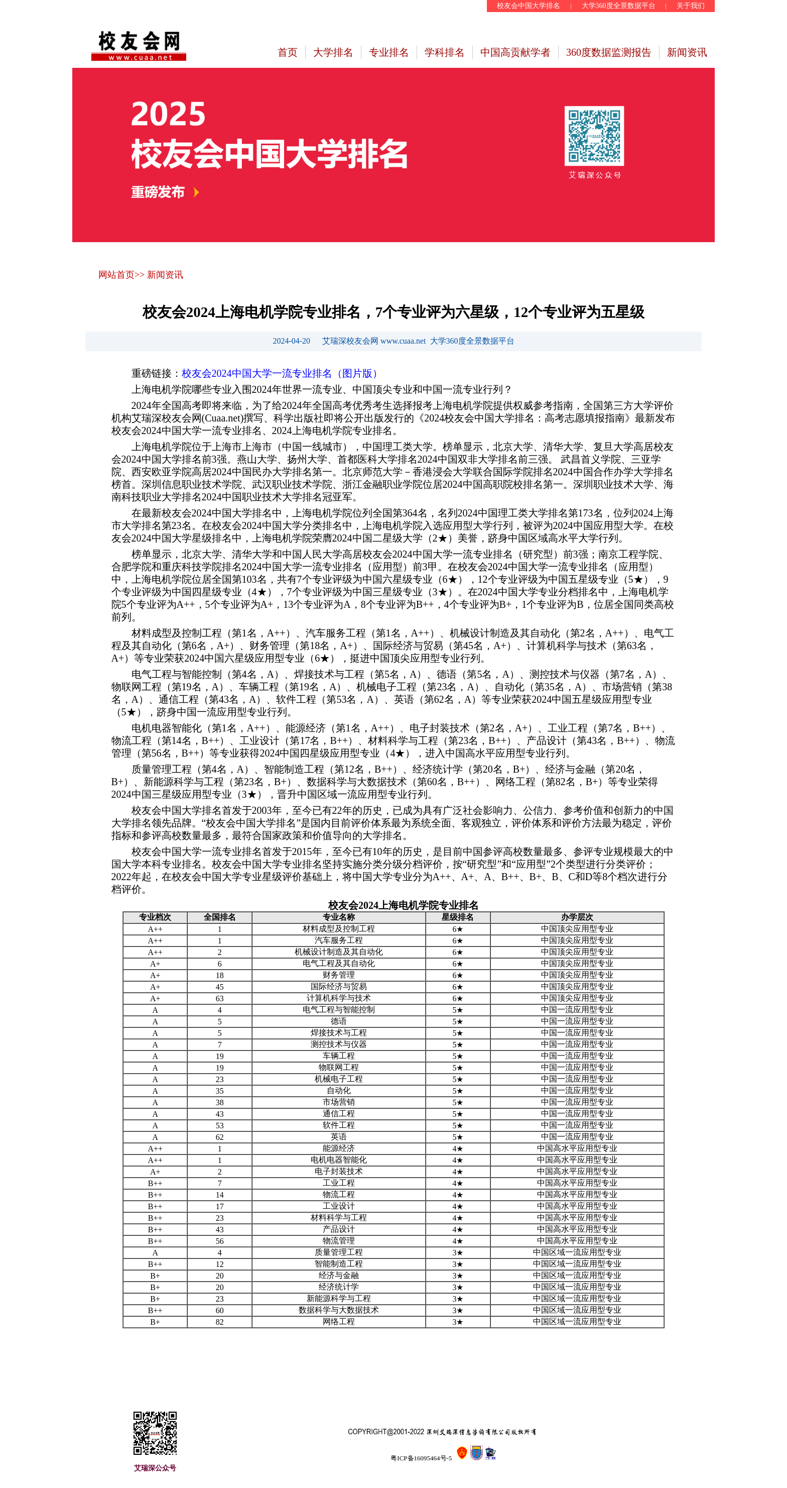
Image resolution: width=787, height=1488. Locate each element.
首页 (288, 52)
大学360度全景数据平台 (618, 6)
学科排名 (445, 52)
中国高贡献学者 (515, 52)
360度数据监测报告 (608, 52)
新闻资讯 (687, 52)
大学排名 (333, 52)
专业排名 (389, 52)
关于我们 (691, 6)
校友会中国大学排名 (528, 6)
